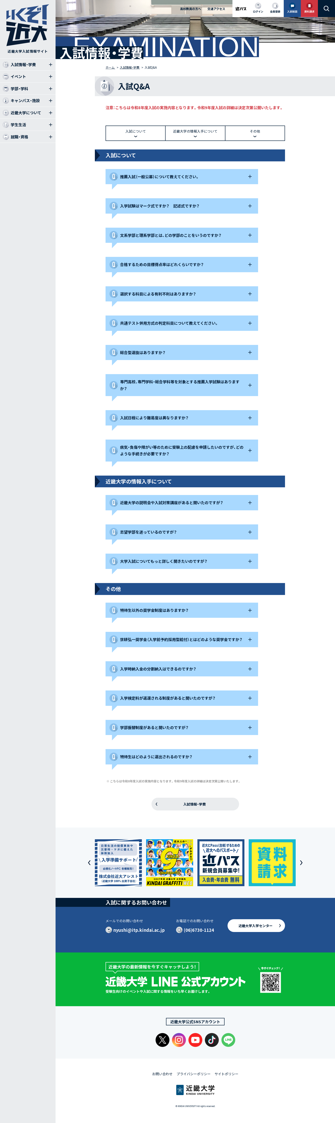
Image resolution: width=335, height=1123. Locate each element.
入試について (135, 131)
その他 (255, 131)
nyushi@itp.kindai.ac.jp (139, 930)
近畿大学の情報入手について (195, 131)
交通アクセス (216, 9)
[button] (89, 862)
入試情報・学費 (194, 804)
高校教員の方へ (190, 9)
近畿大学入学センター (255, 925)
